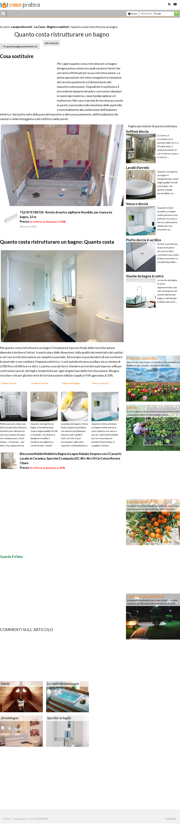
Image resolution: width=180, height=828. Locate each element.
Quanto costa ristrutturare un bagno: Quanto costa (57, 242)
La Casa (39, 27)
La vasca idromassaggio (63, 684)
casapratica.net (21, 27)
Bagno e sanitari (58, 27)
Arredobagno (9, 718)
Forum (132, 13)
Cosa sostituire (16, 56)
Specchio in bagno (59, 718)
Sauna (5, 684)
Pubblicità (170, 818)
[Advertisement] (38, 23)
